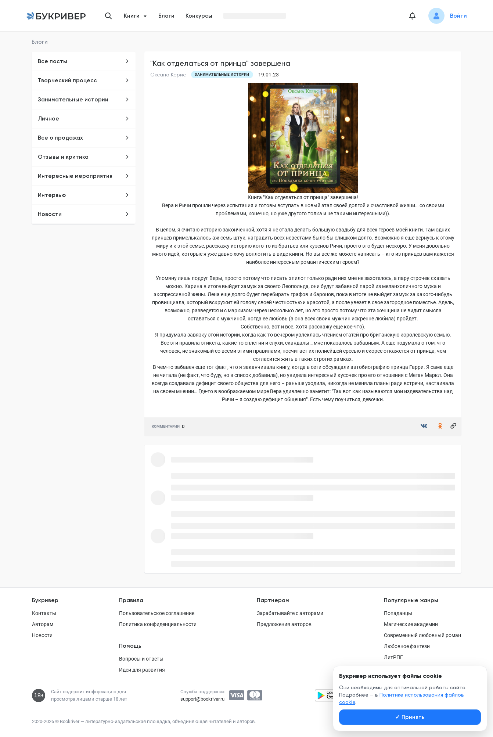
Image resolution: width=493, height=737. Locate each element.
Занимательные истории (83, 99)
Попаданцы (398, 613)
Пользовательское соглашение (156, 613)
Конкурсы (199, 15)
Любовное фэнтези (407, 646)
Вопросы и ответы (141, 659)
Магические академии (411, 624)
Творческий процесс (83, 80)
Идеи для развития (142, 670)
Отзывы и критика (83, 157)
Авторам (42, 624)
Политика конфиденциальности (158, 624)
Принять (410, 717)
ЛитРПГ (393, 657)
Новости (83, 214)
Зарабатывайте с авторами (290, 613)
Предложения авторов (284, 624)
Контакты (44, 613)
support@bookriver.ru (202, 699)
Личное (83, 118)
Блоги (166, 15)
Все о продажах (83, 137)
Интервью (83, 195)
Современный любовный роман (422, 635)
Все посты (83, 61)
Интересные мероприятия (83, 176)
